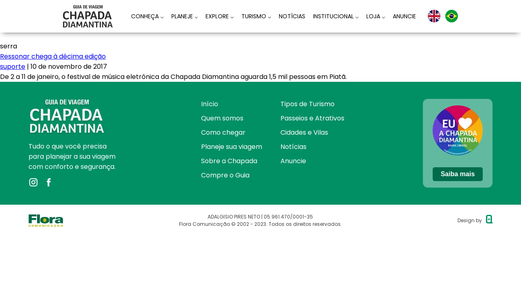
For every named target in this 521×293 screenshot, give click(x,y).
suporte (12, 66)
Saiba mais (458, 174)
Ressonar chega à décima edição (53, 56)
